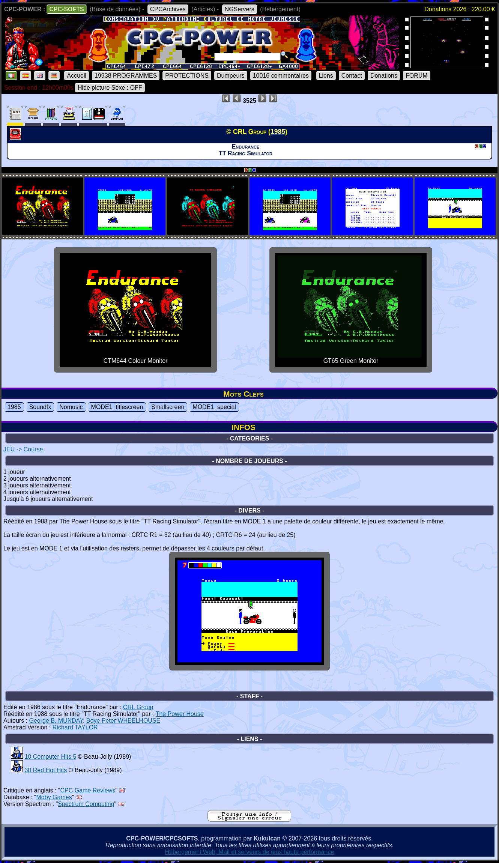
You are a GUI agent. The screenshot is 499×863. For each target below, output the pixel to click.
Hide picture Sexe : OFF (110, 87)
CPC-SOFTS (66, 9)
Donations (383, 75)
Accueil (76, 75)
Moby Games (54, 797)
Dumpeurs (231, 75)
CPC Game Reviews (88, 790)
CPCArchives (168, 9)
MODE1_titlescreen (117, 407)
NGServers (239, 9)
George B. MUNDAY (56, 720)
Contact (351, 75)
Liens (326, 75)
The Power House (180, 714)
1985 (14, 407)
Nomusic (71, 407)
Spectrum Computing (86, 804)
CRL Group (138, 707)
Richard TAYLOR (75, 727)
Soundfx (40, 407)
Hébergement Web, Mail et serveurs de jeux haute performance (249, 852)
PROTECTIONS (187, 75)
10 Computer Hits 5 (50, 756)
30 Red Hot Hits (45, 770)
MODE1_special (214, 407)
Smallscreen (167, 407)
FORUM (417, 75)
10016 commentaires (281, 75)
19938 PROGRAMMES (126, 75)
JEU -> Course (23, 449)
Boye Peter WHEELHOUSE (123, 720)
